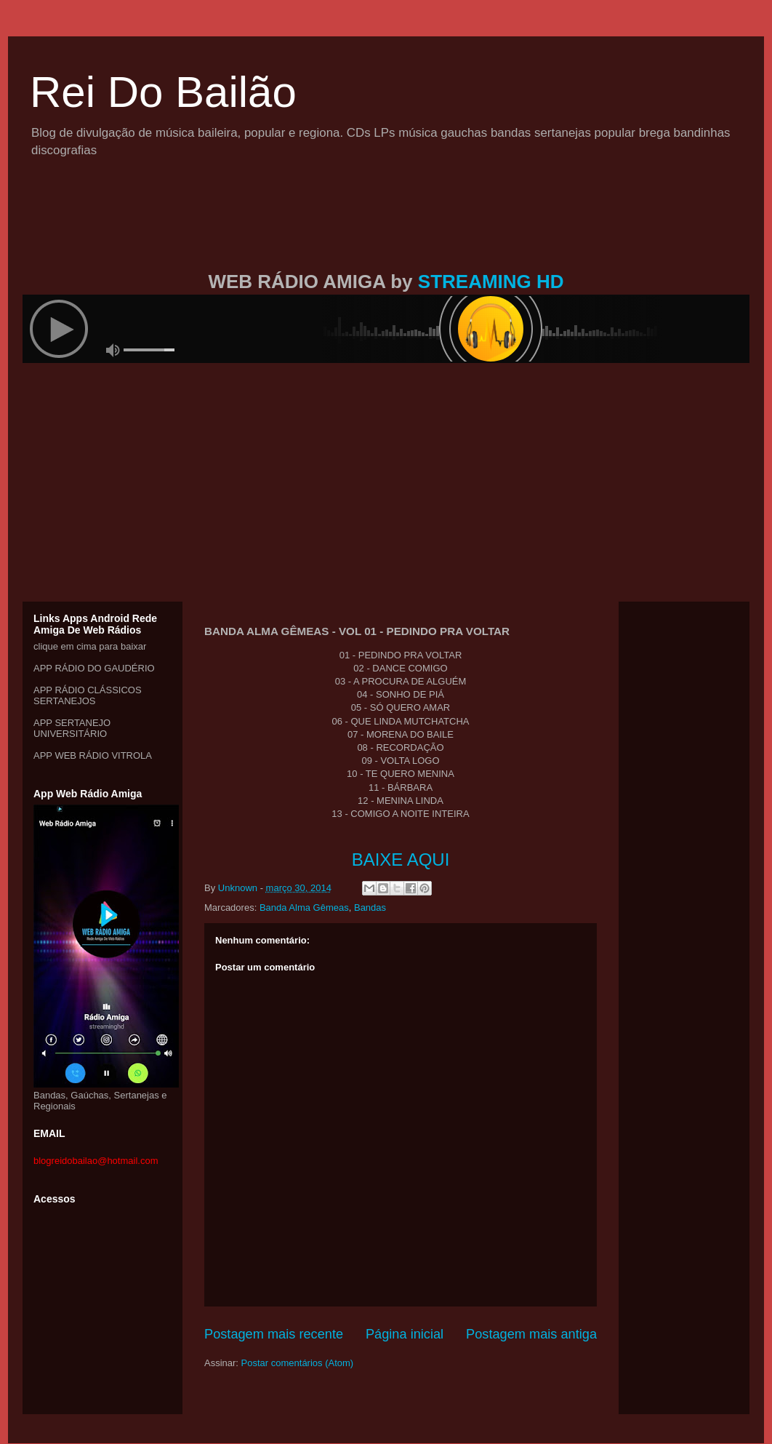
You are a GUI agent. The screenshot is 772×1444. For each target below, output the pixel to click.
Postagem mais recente (273, 1334)
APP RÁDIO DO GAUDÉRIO (94, 668)
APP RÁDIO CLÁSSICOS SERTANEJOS (87, 695)
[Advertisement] (386, 231)
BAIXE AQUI (401, 859)
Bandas (370, 907)
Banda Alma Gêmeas (304, 907)
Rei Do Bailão (163, 92)
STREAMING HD (491, 281)
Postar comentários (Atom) (297, 1362)
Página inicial (404, 1334)
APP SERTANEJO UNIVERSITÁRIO (71, 728)
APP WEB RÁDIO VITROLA (92, 755)
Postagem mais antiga (531, 1334)
